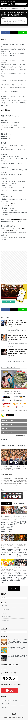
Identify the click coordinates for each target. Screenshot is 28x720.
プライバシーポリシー (7, 703)
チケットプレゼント (7, 432)
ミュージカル (6, 517)
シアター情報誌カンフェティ (15, 8)
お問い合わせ (5, 707)
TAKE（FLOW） (19, 569)
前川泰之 (18, 571)
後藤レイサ (11, 21)
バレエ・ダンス (5, 609)
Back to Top (14, 588)
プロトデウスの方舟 (6, 544)
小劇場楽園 (20, 545)
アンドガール (19, 544)
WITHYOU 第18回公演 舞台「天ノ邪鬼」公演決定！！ (20, 523)
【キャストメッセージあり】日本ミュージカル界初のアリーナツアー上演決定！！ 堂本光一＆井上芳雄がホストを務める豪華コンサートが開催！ (7, 527)
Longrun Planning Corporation (18, 717)
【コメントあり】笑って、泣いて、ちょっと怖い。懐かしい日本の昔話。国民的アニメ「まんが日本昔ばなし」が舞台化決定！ (7, 578)
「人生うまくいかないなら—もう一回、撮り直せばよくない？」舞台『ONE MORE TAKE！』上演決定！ (17, 657)
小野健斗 (6, 21)
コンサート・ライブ (6, 516)
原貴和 (20, 19)
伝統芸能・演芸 (5, 620)
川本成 (5, 545)
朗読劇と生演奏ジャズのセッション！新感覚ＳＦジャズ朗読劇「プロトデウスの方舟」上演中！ (7, 552)
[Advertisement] (14, 265)
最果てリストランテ (19, 21)
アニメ (22, 516)
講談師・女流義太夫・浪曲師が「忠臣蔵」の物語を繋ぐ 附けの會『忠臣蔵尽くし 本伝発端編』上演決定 (17, 337)
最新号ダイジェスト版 (7, 420)
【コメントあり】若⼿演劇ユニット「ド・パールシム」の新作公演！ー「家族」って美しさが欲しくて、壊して (20, 553)
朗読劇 (2, 547)
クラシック (4, 613)
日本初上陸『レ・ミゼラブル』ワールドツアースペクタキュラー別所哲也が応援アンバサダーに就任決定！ (17, 322)
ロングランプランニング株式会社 (9, 700)
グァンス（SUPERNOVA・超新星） (10, 19)
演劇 (18, 547)
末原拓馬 (8, 570)
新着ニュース (4, 8)
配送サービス (5, 428)
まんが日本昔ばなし (6, 569)
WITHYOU (18, 516)
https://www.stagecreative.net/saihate (17, 219)
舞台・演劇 (6, 22)
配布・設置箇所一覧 (7, 424)
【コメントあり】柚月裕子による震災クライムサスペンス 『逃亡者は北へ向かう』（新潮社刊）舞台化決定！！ (20, 577)
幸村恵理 (10, 545)
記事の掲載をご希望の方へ (6, 669)
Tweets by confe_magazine (6, 474)
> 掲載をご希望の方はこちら (21, 435)
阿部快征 (17, 22)
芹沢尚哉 (12, 22)
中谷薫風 (20, 570)
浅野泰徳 (20, 517)
